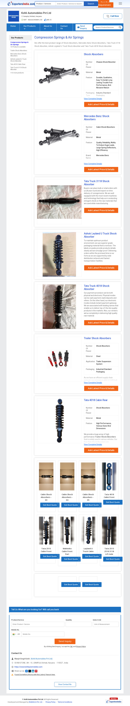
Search (91, 4)
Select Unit (97, 620)
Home (13, 26)
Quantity (69, 620)
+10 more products (17, 73)
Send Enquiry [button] (82, 27)
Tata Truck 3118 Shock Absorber (18, 68)
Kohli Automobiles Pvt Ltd (36, 13)
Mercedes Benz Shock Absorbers (18, 55)
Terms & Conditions (65, 702)
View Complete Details (93, 99)
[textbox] (70, 4)
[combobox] (16, 634)
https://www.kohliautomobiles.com (28, 667)
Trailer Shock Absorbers (18, 50)
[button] (112, 16)
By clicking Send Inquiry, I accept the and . (65, 646)
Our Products (29, 27)
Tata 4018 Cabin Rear (17, 64)
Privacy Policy (81, 646)
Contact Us (64, 27)
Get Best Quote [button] (50, 505)
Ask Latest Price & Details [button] (101, 104)
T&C (71, 646)
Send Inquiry (65, 641)
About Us (48, 27)
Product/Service (17, 620)
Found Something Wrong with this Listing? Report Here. (35, 675)
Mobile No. (15, 630)
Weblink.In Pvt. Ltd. (36, 702)
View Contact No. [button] (65, 684)
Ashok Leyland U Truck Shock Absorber (18, 60)
